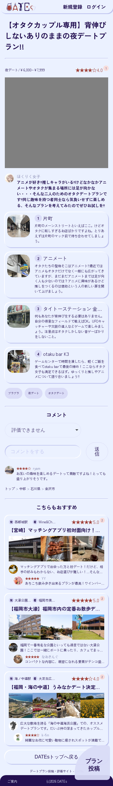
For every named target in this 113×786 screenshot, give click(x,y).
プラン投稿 (93, 765)
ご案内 (12, 781)
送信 (97, 451)
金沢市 (50, 488)
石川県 (35, 488)
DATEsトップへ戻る (56, 756)
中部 (22, 488)
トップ (10, 488)
